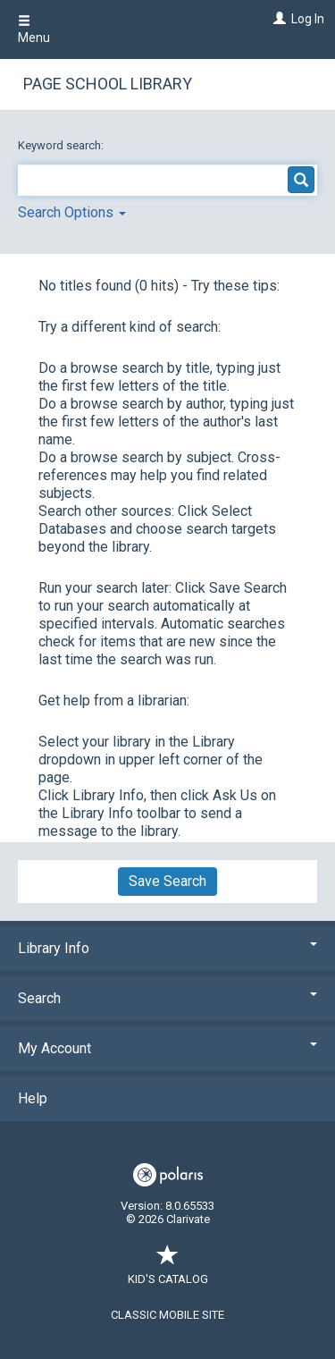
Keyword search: (62, 145)
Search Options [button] (72, 212)
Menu (34, 29)
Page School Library (107, 83)
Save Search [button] (167, 881)
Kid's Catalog (168, 1270)
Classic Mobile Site (167, 1314)
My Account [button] (167, 1048)
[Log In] (277, 19)
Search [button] (167, 998)
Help (32, 1098)
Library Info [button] (167, 948)
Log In (307, 19)
